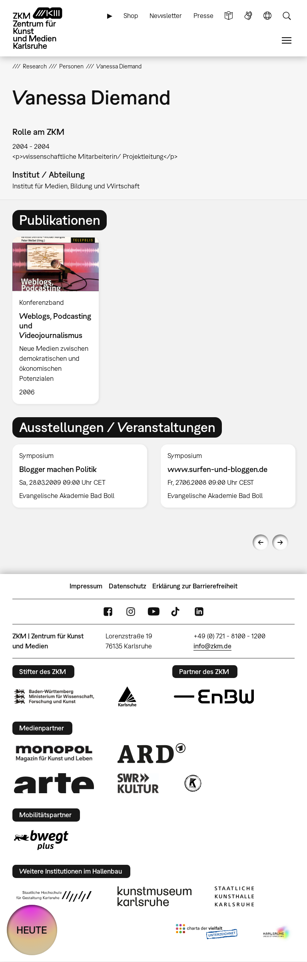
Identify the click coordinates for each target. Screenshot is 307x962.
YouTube (153, 611)
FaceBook (108, 611)
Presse (203, 16)
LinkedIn (199, 611)
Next (280, 542)
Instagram (131, 611)
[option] (59, 320)
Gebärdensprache (248, 16)
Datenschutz (127, 586)
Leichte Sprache (229, 16)
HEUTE (31, 930)
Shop (131, 16)
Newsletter (166, 16)
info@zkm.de (212, 646)
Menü (287, 41)
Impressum (86, 586)
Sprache (267, 16)
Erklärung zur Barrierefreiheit (194, 586)
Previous (261, 542)
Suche (287, 16)
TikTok (176, 611)
